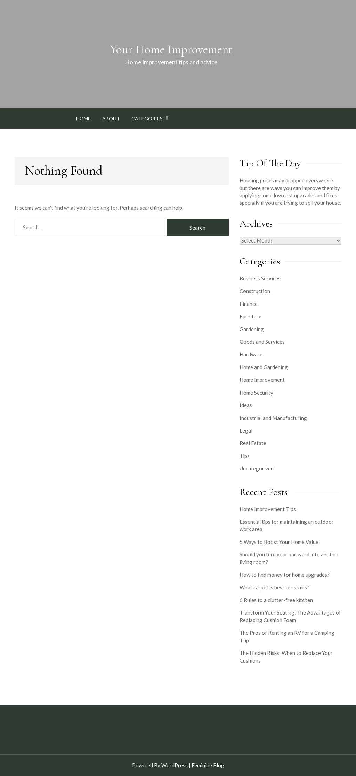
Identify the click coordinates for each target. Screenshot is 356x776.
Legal (246, 430)
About (111, 118)
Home (83, 118)
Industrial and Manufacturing (273, 418)
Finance (249, 304)
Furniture (250, 316)
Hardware (251, 354)
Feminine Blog (208, 765)
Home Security (256, 392)
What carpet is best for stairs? (274, 587)
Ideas (246, 405)
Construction (255, 291)
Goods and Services (262, 342)
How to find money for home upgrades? (285, 574)
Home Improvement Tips (268, 509)
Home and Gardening (264, 367)
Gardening (252, 329)
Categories (147, 118)
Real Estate (253, 443)
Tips (245, 456)
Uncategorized (257, 468)
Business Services (260, 278)
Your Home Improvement (171, 49)
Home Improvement (262, 380)
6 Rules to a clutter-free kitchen (276, 600)
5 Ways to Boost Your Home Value (279, 542)
